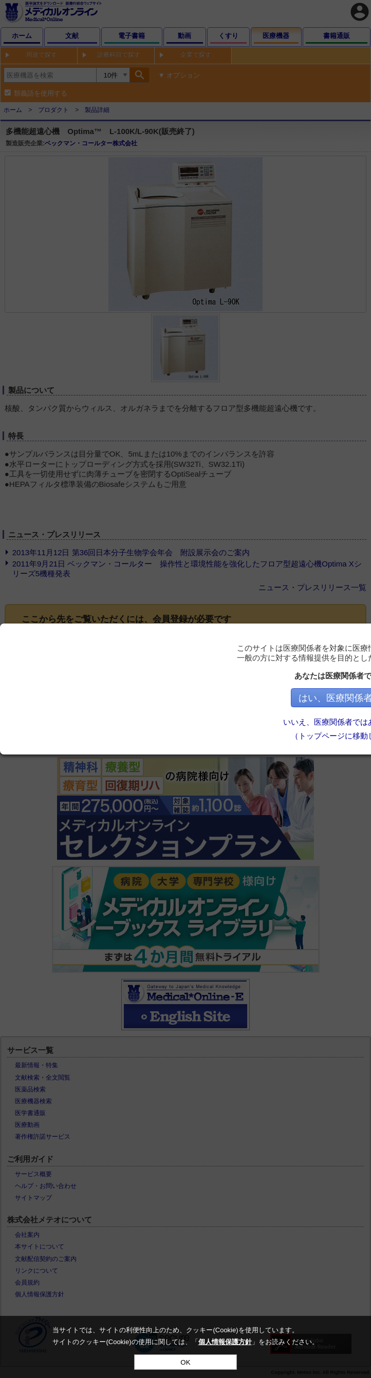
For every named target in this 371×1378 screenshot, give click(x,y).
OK (185, 1362)
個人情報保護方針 (225, 1342)
